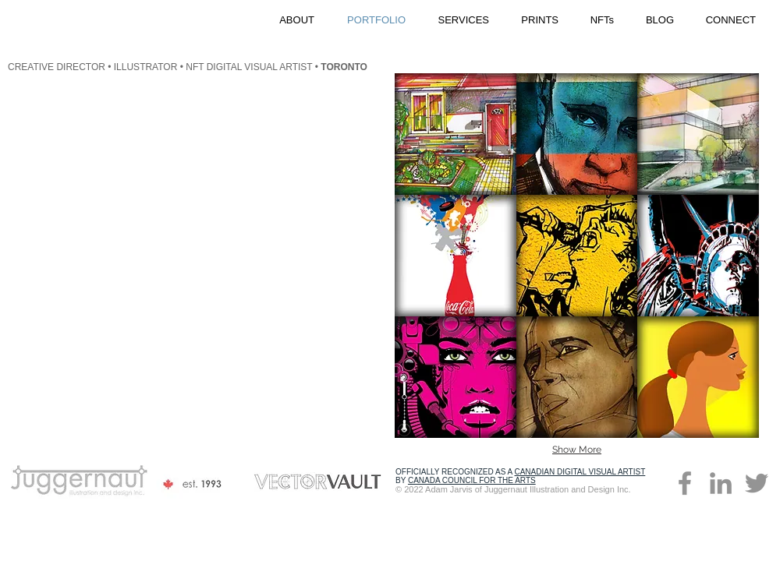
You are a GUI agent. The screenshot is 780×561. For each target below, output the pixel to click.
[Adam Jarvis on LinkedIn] (720, 483)
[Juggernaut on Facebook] (684, 483)
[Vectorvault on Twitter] (756, 483)
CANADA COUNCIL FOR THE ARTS (472, 480)
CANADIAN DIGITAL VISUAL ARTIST (579, 472)
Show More (576, 449)
